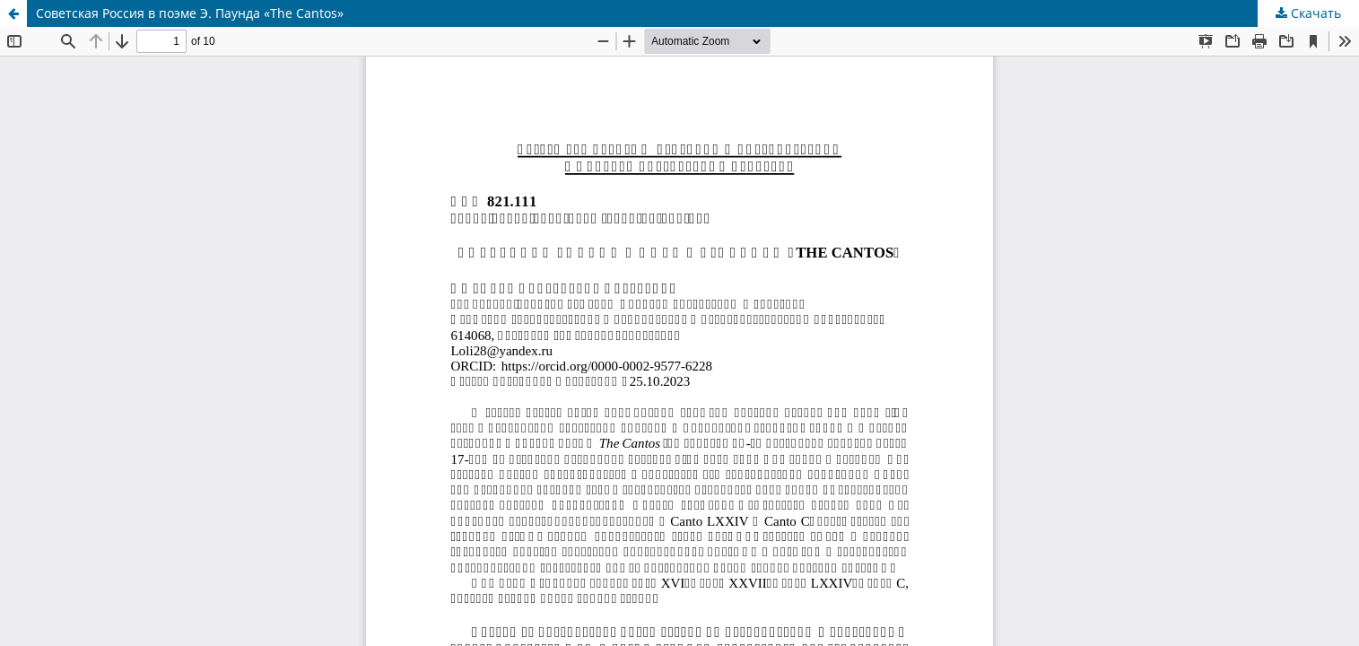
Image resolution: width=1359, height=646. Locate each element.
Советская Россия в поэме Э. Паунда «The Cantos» (190, 13)
